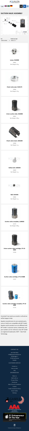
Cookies (14, 386)
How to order (14, 368)
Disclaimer (14, 382)
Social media (14, 391)
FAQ (15, 370)
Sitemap (14, 393)
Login (2, 6)
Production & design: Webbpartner (14, 427)
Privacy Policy (14, 380)
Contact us (14, 366)
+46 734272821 (14, 352)
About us (14, 376)
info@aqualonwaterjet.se (14, 354)
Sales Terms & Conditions (14, 384)
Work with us (14, 378)
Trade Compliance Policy (14, 388)
